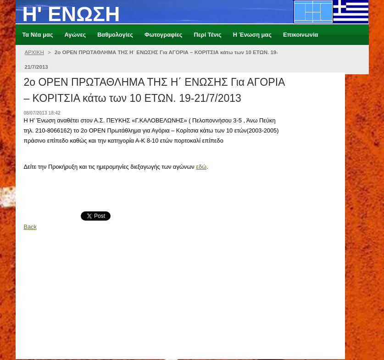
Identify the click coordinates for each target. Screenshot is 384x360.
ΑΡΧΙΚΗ (34, 52)
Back (29, 226)
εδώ (201, 166)
